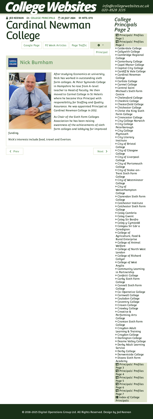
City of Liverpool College (127, 158)
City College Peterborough (124, 125)
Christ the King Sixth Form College (130, 112)
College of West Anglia (126, 264)
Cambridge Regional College (130, 56)
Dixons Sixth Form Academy (128, 359)
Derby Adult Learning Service (130, 346)
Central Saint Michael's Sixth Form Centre (129, 91)
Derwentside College (130, 354)
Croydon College (127, 334)
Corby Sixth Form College (128, 280)
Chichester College (128, 107)
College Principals (43, 18)
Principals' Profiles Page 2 (130, 43)
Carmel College (126, 84)
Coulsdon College (128, 298)
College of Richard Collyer (128, 257)
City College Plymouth (124, 132)
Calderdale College (129, 48)
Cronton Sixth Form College (129, 323)
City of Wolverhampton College (126, 190)
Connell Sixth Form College (129, 287)
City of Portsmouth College (129, 165)
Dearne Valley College (131, 341)
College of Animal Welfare (128, 244)
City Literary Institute (125, 139)
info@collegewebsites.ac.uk (125, 6)
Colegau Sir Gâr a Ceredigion (128, 227)
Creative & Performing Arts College (126, 315)
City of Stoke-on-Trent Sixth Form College (128, 173)
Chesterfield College (130, 104)
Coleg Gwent (125, 216)
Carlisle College (126, 81)
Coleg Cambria (126, 212)
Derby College (126, 351)
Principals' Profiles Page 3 (130, 366)
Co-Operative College (130, 291)
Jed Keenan (124, 412)
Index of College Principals (128, 399)
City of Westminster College (129, 181)
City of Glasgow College (127, 152)
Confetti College (127, 275)
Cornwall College (127, 295)
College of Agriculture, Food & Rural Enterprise (128, 236)
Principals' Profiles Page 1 (130, 37)
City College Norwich (130, 120)
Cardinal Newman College (128, 76)
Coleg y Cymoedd (128, 222)
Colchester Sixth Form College (131, 208)
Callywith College (128, 51)
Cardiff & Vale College (131, 71)
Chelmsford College (129, 97)
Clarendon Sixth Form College (131, 198)
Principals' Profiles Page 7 (130, 392)
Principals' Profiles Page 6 (130, 385)
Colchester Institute (129, 203)
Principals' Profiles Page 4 (130, 372)
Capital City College (129, 68)
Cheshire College (127, 101)
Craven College (126, 305)
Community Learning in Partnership (130, 270)
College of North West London (131, 251)
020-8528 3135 (113, 10)
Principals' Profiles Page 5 (130, 379)
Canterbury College (129, 61)
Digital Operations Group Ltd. (57, 412)
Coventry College (127, 301)
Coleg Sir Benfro (127, 219)
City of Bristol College (126, 145)
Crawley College (127, 308)
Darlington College (129, 338)
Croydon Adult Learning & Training (128, 330)
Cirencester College (129, 117)
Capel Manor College (130, 64)
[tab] (79, 45)
